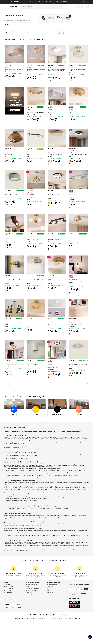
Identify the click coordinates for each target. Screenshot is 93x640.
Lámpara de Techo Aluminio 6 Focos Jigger (13, 330)
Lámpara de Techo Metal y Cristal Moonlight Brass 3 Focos (36, 241)
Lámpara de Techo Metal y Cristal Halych (77, 70)
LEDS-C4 (14, 431)
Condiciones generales (18, 635)
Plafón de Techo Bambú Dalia (56, 285)
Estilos (48, 606)
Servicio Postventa (68, 635)
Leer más (6, 25)
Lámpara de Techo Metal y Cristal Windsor (36, 285)
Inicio (5, 11)
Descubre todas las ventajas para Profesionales (79, 1)
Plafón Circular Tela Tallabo (76, 330)
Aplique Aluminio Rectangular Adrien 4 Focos (77, 196)
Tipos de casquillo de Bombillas (33, 605)
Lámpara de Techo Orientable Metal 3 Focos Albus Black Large (56, 241)
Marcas (27, 603)
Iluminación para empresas (32, 610)
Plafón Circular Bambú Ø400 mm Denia (78, 107)
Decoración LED (12, 11)
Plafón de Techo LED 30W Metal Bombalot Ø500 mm (56, 375)
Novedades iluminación (31, 601)
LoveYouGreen (50, 612)
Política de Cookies (42, 635)
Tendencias (50, 610)
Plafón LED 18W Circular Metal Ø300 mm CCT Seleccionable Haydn (56, 152)
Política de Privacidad (31, 635)
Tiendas (6, 610)
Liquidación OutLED (30, 612)
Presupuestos (29, 608)
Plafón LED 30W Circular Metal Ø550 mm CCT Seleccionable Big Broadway (35, 107)
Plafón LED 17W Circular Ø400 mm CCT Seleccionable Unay (57, 196)
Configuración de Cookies (56, 635)
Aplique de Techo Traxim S (34, 374)
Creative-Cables (57, 431)
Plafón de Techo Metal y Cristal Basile (35, 330)
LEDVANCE (79, 431)
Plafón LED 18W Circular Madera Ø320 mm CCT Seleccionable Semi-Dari (77, 376)
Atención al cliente (8, 603)
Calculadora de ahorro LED (32, 606)
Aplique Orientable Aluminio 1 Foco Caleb (14, 285)
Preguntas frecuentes (9, 614)
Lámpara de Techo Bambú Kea (77, 240)
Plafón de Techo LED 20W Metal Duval (77, 151)
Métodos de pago (8, 606)
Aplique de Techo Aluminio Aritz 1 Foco (14, 241)
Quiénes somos (7, 601)
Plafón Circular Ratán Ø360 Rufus (13, 69)
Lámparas (33, 11)
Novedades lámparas (52, 601)
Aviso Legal (77, 635)
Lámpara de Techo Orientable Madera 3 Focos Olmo (36, 70)
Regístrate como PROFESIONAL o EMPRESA (57, 2)
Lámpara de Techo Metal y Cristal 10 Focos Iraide (36, 196)
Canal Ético (6, 612)
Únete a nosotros (8, 616)
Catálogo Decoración (23, 11)
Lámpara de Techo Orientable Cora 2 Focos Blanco (56, 107)
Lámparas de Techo (43, 11)
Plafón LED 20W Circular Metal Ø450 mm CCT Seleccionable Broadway (56, 70)
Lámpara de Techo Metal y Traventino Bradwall (76, 285)
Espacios (49, 605)
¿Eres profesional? (8, 608)
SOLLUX (35, 431)
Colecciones (50, 608)
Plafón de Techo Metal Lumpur (13, 195)
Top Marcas (50, 603)
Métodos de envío (8, 605)
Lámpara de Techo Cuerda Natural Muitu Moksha (12, 151)
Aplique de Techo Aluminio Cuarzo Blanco (57, 330)
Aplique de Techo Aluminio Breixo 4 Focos (35, 151)
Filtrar (8, 33)
